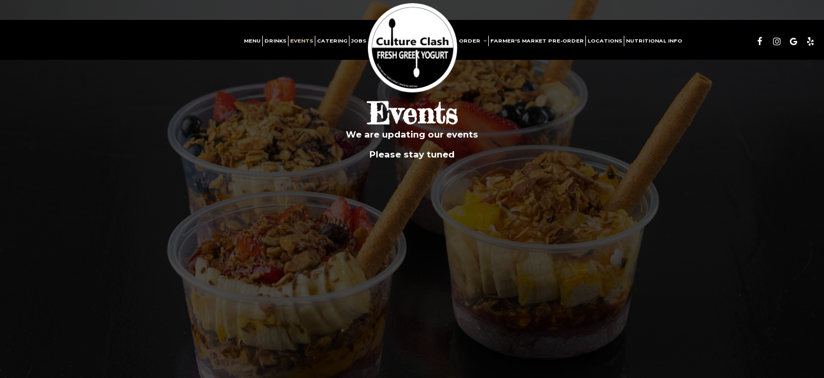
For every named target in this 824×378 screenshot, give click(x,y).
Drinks (275, 41)
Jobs (358, 41)
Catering (332, 41)
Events (301, 41)
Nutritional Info (654, 41)
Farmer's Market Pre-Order (537, 41)
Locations (605, 41)
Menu (252, 41)
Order (473, 41)
